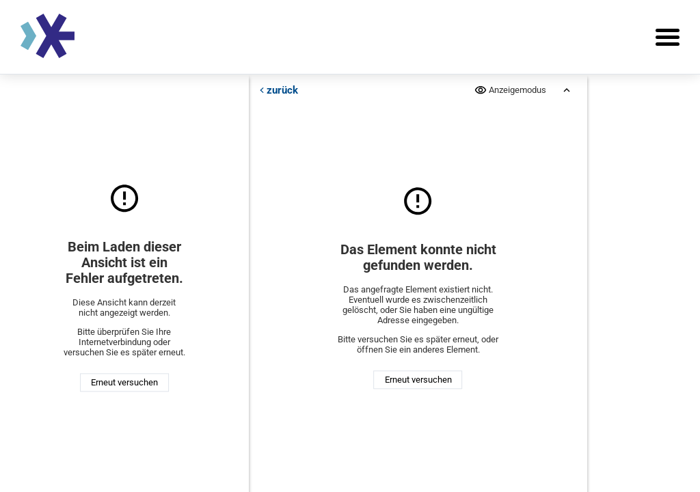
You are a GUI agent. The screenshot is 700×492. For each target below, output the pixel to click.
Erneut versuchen (124, 382)
